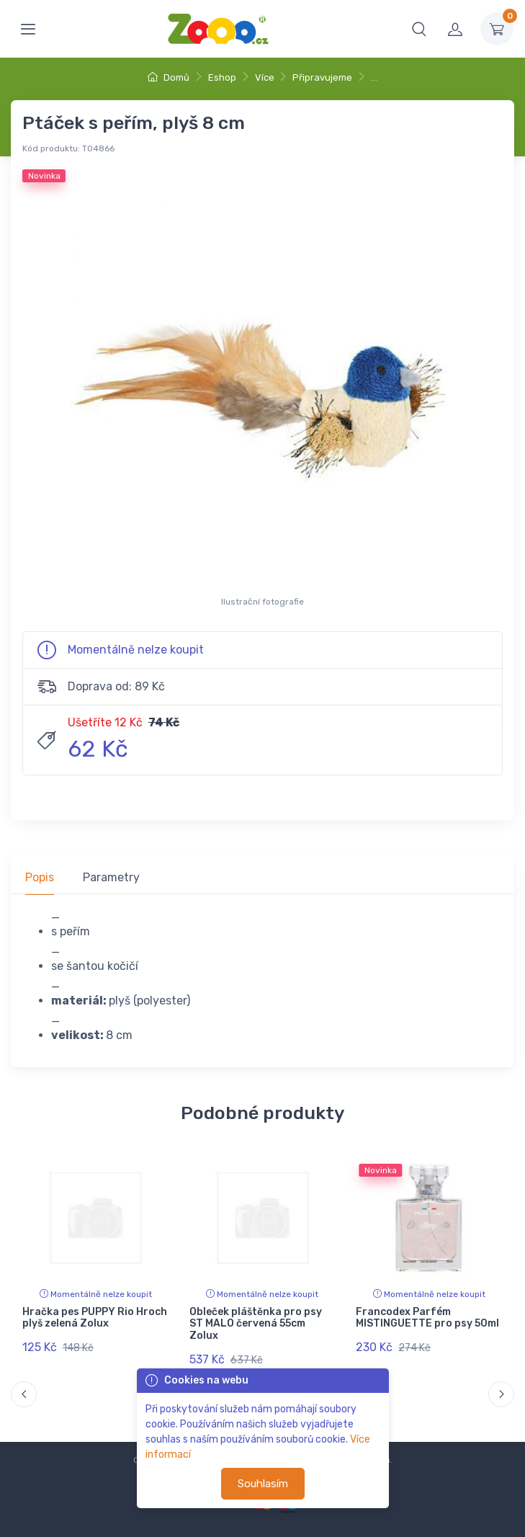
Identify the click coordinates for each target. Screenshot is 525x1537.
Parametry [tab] (111, 877)
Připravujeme (322, 77)
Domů (168, 77)
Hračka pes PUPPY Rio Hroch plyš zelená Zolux (94, 1318)
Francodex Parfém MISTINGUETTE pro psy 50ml (427, 1318)
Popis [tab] (39, 877)
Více (264, 77)
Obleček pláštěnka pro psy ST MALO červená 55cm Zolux (255, 1324)
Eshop (222, 77)
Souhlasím (263, 1483)
